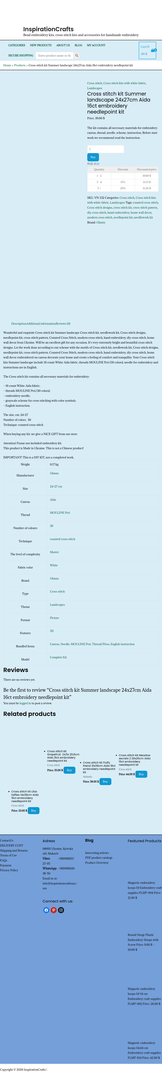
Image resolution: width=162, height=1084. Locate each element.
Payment (5, 865)
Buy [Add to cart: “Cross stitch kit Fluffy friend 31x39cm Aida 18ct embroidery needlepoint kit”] (105, 781)
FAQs (3, 860)
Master (54, 552)
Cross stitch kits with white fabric (124, 83)
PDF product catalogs (99, 858)
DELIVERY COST (11, 845)
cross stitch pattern (145, 207)
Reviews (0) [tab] (63, 323)
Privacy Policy (9, 870)
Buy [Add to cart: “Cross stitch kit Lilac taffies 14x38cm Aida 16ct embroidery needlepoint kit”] (33, 810)
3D (52, 631)
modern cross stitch (99, 217)
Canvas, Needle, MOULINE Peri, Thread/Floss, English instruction (92, 644)
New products (40, 45)
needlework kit (143, 217)
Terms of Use (8, 855)
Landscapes (94, 88)
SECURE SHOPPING (20, 55)
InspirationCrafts (48, 29)
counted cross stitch (145, 202)
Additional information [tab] (41, 323)
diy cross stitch (96, 212)
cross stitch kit (123, 207)
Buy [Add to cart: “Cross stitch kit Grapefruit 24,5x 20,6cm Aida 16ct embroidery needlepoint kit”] (69, 770)
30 (51, 526)
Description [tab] (18, 323)
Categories (16, 45)
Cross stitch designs (99, 207)
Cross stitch (94, 83)
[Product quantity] (105, 149)
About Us (63, 45)
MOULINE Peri (60, 513)
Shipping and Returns (14, 850)
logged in (25, 703)
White (54, 565)
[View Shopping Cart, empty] (147, 50)
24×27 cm (56, 486)
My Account (96, 45)
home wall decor (141, 212)
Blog (78, 45)
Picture (54, 618)
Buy (93, 157)
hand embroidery (118, 212)
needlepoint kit (123, 217)
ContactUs (6, 840)
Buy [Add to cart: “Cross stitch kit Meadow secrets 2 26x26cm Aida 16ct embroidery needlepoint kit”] (141, 774)
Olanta (100, 222)
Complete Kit (58, 657)
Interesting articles (97, 853)
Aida (53, 500)
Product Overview (97, 863)
